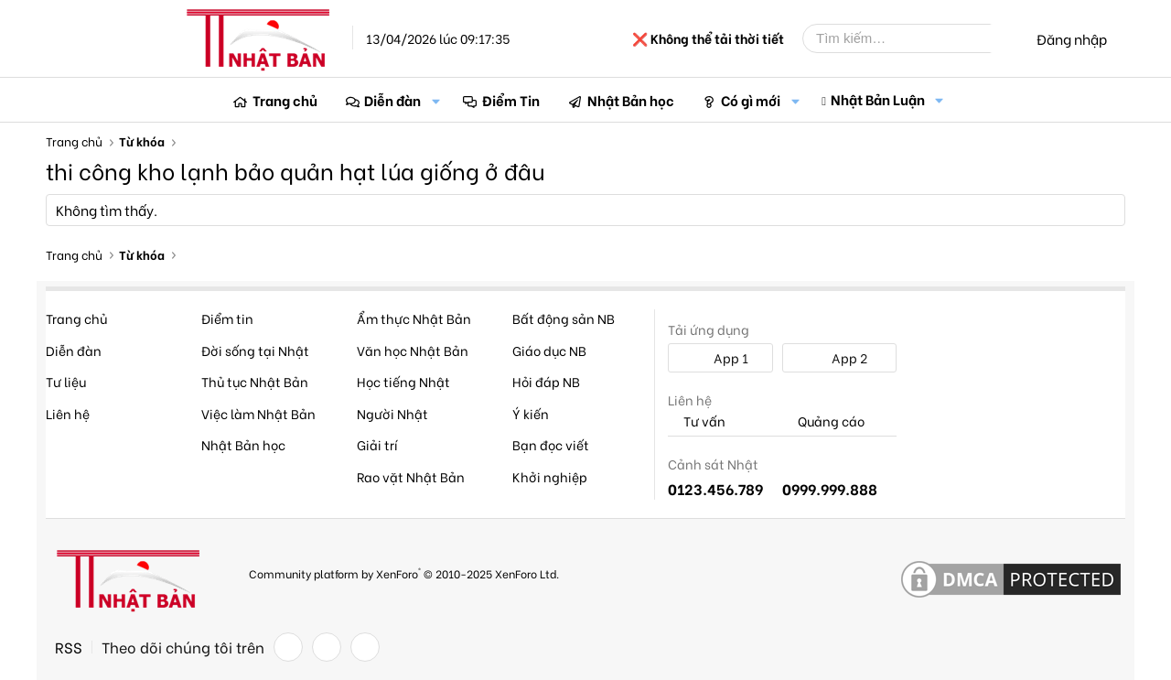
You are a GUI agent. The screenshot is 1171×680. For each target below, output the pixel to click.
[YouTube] (365, 647)
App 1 (720, 357)
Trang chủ (284, 100)
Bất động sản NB (563, 318)
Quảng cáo (823, 421)
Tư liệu (66, 381)
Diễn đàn (392, 100)
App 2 (839, 357)
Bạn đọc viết (550, 444)
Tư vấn (696, 421)
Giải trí (377, 444)
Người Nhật (392, 413)
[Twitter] (326, 647)
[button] (435, 100)
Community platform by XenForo (404, 572)
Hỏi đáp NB (546, 381)
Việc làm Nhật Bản (258, 413)
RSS (68, 647)
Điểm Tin (511, 100)
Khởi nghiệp (549, 476)
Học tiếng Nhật (403, 381)
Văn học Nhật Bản (412, 350)
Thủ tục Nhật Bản (254, 381)
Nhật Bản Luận (878, 99)
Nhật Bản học (630, 100)
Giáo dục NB (549, 350)
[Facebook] (288, 647)
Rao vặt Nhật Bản (411, 476)
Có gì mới (750, 100)
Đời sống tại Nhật (255, 350)
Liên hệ (68, 413)
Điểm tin (227, 318)
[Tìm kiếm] (910, 38)
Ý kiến (530, 413)
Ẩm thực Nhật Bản (414, 318)
